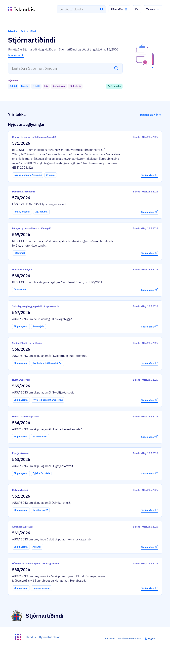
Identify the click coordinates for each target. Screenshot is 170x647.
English (151, 638)
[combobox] (81, 9)
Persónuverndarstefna (129, 638)
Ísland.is (30, 637)
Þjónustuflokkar (49, 637)
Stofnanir (110, 638)
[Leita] (102, 9)
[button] (119, 9)
